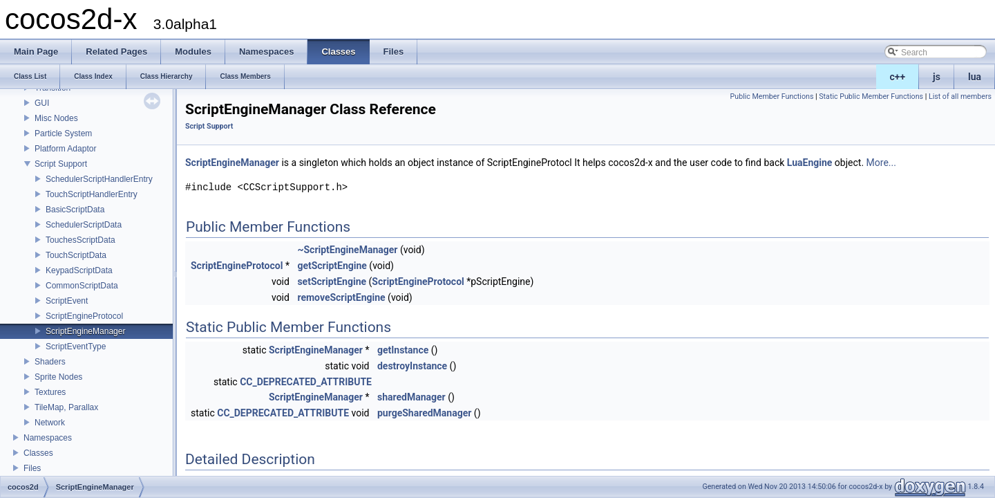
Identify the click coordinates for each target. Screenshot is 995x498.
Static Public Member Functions (871, 96)
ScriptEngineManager (85, 331)
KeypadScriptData (79, 270)
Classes (38, 453)
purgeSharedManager (424, 412)
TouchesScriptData (80, 240)
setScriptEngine (331, 281)
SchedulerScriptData (84, 225)
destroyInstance (412, 365)
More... (881, 162)
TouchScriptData (76, 255)
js (936, 76)
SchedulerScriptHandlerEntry (99, 179)
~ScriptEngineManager (347, 249)
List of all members (960, 96)
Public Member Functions (772, 96)
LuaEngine (810, 162)
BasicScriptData (75, 209)
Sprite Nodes (58, 377)
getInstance (402, 350)
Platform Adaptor (65, 149)
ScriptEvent (67, 301)
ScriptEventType (76, 346)
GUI (42, 103)
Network (50, 422)
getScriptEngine (332, 265)
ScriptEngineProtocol (84, 316)
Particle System (63, 133)
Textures (50, 392)
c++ (898, 76)
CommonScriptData (82, 285)
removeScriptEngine (341, 297)
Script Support (61, 164)
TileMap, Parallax (66, 407)
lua (974, 76)
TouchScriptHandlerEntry (92, 194)
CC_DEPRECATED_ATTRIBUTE (306, 381)
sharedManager (411, 397)
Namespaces (47, 438)
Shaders (50, 362)
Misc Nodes (56, 118)
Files (32, 468)
